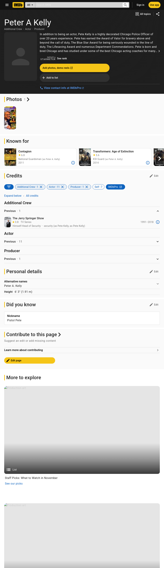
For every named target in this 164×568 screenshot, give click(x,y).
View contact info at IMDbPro (62, 88)
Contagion (24, 151)
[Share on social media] (158, 14)
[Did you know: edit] (154, 304)
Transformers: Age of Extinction (113, 151)
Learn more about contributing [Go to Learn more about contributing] (23, 413)
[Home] (18, 5)
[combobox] (77, 5)
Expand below (12, 195)
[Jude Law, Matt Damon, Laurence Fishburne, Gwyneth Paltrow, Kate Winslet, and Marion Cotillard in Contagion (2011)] (10, 157)
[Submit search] (125, 5)
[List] (82, 493)
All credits (32, 195)
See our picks (14, 546)
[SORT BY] (9, 187)
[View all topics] (143, 14)
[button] (6, 151)
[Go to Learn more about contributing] (82, 413)
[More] (73, 163)
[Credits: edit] (154, 176)
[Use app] (154, 5)
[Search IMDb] (77, 5)
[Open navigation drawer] (7, 5)
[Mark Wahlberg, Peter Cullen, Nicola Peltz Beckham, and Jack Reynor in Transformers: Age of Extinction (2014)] (85, 157)
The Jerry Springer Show (28, 218)
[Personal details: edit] (154, 271)
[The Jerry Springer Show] (7, 222)
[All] (30, 5)
